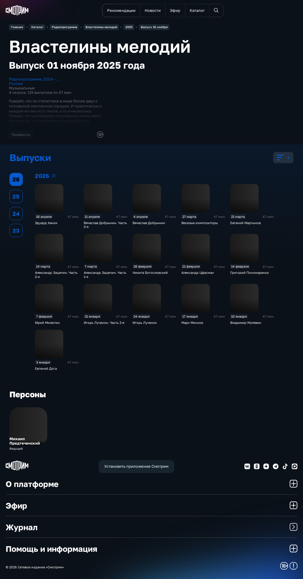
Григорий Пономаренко (249, 272)
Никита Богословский (150, 272)
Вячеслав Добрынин (149, 223)
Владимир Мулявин (245, 322)
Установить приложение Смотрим (136, 466)
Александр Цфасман (197, 272)
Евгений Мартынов (245, 223)
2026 (53, 175)
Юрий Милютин (47, 322)
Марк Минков (192, 322)
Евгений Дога (46, 368)
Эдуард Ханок (46, 223)
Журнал (151, 527)
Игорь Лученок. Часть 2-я (104, 322)
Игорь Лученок (145, 322)
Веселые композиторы (199, 223)
